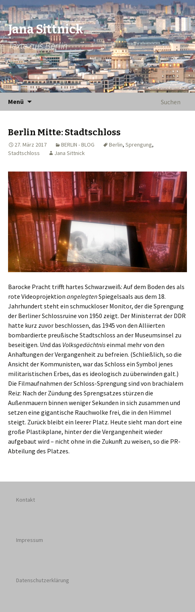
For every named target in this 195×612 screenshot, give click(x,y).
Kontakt (25, 499)
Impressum (29, 540)
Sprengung (138, 144)
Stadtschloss (24, 153)
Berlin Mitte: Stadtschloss (64, 132)
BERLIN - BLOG (77, 144)
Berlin (116, 144)
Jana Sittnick (69, 153)
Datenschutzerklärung (42, 580)
